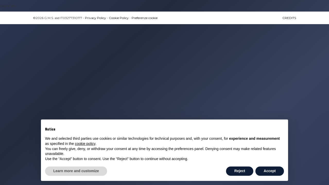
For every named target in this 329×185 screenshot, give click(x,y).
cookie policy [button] (85, 144)
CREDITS (289, 18)
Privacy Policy (95, 18)
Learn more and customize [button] (76, 171)
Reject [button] (239, 171)
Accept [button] (270, 171)
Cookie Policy (119, 18)
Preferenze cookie (145, 18)
